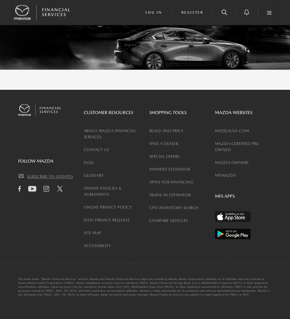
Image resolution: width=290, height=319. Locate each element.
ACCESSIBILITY (97, 245)
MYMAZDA (225, 175)
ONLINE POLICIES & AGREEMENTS (103, 191)
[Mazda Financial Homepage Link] (42, 12)
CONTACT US (96, 150)
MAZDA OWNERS (232, 162)
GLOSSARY (94, 175)
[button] (224, 12)
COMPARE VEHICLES (168, 220)
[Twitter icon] (61, 189)
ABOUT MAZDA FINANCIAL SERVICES (110, 134)
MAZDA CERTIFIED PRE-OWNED (237, 146)
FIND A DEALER (163, 143)
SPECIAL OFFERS (164, 156)
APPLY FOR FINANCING (171, 182)
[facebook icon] (21, 188)
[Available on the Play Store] (233, 234)
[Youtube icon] (33, 188)
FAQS (89, 162)
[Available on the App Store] (233, 216)
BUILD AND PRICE (166, 131)
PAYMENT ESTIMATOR (169, 169)
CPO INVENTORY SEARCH (174, 208)
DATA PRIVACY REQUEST (107, 220)
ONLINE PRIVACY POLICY (108, 207)
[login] (154, 12)
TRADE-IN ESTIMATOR (170, 195)
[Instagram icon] (48, 188)
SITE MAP (92, 233)
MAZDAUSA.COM (232, 131)
